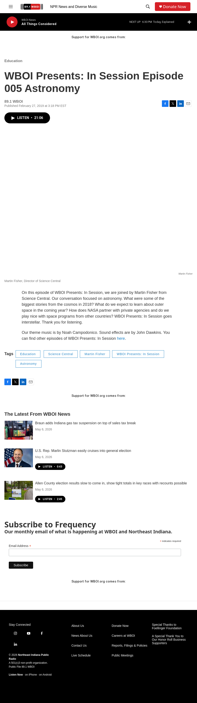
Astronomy (28, 363)
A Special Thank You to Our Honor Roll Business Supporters (169, 640)
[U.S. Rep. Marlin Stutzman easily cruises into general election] (18, 457)
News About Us (81, 635)
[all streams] (190, 22)
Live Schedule (81, 655)
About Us (77, 625)
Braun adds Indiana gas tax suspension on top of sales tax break (85, 423)
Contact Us (78, 645)
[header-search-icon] (148, 7)
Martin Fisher (94, 354)
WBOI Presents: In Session (138, 354)
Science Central (60, 354)
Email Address (20, 546)
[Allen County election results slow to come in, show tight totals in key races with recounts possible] (18, 490)
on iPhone (31, 674)
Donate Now (174, 6)
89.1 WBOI (28, 666)
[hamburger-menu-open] (11, 6)
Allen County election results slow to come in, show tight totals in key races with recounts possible (111, 483)
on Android (45, 674)
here (121, 338)
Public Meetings (122, 655)
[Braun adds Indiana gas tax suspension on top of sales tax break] (18, 430)
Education (13, 61)
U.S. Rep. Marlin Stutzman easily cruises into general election (83, 451)
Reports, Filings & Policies (129, 645)
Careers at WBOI (123, 635)
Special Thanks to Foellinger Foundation (166, 626)
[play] (12, 22)
